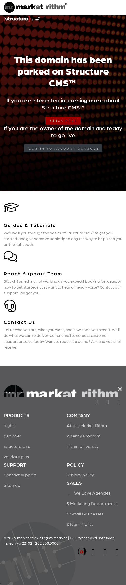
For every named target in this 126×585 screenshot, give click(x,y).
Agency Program (83, 435)
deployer (12, 435)
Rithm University (83, 446)
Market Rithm (35, 8)
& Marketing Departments (92, 503)
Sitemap (12, 485)
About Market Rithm (87, 425)
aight (9, 425)
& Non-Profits (80, 524)
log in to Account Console (64, 148)
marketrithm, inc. (82, 552)
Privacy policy (80, 474)
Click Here (63, 120)
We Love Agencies (89, 492)
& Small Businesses (85, 513)
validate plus (16, 456)
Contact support (20, 474)
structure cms (17, 446)
